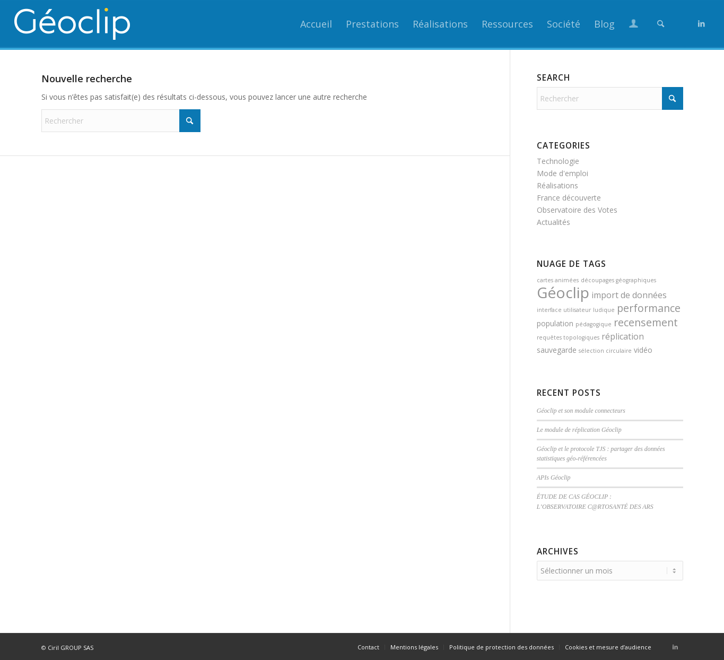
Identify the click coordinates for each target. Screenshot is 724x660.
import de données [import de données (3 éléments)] (629, 295)
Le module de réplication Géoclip (579, 429)
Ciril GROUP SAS (70, 646)
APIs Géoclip (554, 477)
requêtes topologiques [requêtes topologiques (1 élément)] (568, 337)
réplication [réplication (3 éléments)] (622, 336)
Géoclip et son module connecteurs (581, 410)
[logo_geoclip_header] (72, 24)
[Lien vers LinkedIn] (702, 23)
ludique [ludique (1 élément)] (604, 310)
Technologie (558, 161)
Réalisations (557, 185)
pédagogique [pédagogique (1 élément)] (593, 324)
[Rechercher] (660, 24)
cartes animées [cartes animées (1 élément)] (558, 280)
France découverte (569, 198)
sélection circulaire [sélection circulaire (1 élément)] (605, 350)
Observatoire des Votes (577, 210)
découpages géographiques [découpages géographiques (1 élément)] (618, 280)
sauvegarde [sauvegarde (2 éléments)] (557, 350)
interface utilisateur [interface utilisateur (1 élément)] (564, 310)
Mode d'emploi (562, 173)
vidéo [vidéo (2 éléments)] (643, 350)
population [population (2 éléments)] (555, 323)
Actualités (553, 222)
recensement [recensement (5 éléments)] (646, 322)
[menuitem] (316, 24)
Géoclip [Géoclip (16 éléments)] (563, 292)
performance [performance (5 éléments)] (649, 308)
